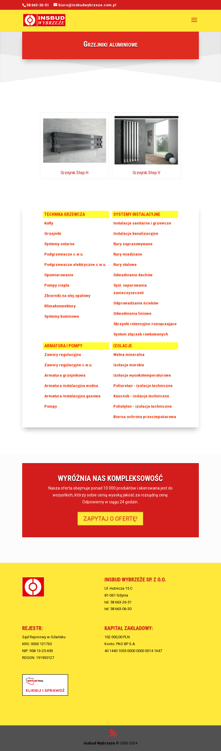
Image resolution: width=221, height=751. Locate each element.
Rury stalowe (125, 264)
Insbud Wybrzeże (99, 743)
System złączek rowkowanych (140, 334)
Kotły (48, 223)
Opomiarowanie (58, 275)
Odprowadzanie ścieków (135, 303)
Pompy (50, 406)
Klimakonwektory (60, 306)
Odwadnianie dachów (133, 275)
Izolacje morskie (128, 365)
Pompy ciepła (56, 285)
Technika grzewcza (64, 214)
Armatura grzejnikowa (64, 375)
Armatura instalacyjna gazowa (72, 396)
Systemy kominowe (61, 316)
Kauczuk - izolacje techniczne (141, 396)
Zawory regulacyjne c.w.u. (68, 365)
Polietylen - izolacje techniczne (142, 406)
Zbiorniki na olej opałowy (67, 295)
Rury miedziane (127, 254)
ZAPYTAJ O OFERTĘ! (110, 518)
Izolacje (122, 345)
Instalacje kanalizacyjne (135, 233)
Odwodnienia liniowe (132, 313)
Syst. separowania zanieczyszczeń (130, 289)
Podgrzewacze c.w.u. (64, 254)
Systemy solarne (59, 244)
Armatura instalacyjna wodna (71, 385)
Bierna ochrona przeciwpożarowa (144, 416)
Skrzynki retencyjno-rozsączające (145, 324)
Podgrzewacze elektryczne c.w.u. (75, 264)
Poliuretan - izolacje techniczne (143, 385)
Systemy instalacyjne (136, 214)
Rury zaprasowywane (133, 244)
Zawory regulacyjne (62, 354)
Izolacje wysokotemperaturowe (142, 375)
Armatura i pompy (63, 345)
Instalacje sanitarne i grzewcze (142, 223)
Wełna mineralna (128, 354)
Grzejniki (52, 233)
